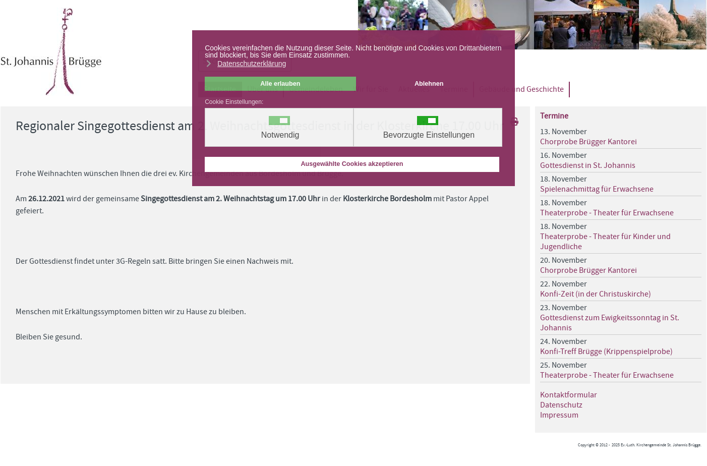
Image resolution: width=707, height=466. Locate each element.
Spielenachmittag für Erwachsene (597, 189)
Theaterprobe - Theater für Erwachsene (607, 213)
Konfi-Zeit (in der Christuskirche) (595, 294)
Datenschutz (561, 405)
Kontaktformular (568, 395)
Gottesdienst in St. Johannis (587, 165)
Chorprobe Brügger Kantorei (588, 142)
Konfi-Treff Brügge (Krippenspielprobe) (606, 351)
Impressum (559, 415)
